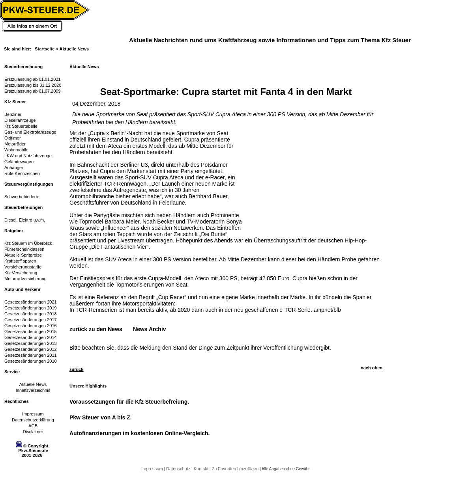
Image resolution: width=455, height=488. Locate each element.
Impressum (32, 414)
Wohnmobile (16, 149)
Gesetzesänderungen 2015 (30, 331)
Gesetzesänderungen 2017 (30, 319)
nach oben (371, 367)
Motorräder (15, 144)
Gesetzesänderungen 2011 (30, 355)
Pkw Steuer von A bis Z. (100, 417)
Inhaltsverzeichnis (33, 390)
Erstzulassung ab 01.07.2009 (32, 91)
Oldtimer (12, 138)
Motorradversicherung (25, 278)
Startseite (45, 49)
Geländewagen (19, 161)
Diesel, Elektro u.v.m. (24, 220)
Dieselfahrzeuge (20, 120)
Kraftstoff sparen (20, 261)
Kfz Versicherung (20, 272)
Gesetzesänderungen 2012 (30, 349)
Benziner (12, 114)
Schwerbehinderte (21, 196)
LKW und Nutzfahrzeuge (28, 155)
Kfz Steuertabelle (20, 126)
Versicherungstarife (22, 266)
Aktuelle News (33, 384)
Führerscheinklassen (24, 249)
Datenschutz (178, 468)
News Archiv (149, 329)
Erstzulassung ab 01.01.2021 (32, 79)
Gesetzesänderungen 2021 (30, 302)
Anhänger (13, 167)
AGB (32, 425)
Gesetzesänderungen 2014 (30, 337)
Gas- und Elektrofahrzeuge (30, 132)
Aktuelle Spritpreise (23, 255)
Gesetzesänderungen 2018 (30, 313)
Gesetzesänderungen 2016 (30, 325)
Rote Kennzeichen (22, 173)
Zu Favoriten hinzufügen (236, 468)
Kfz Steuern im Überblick (28, 243)
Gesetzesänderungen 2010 (30, 361)
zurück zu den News (95, 329)
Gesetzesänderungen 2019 (30, 307)
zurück (76, 369)
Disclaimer (33, 431)
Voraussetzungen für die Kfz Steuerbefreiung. (129, 402)
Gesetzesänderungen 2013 (30, 343)
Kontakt (202, 468)
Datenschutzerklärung (33, 419)
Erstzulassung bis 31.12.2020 (32, 85)
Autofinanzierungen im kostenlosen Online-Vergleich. (139, 433)
